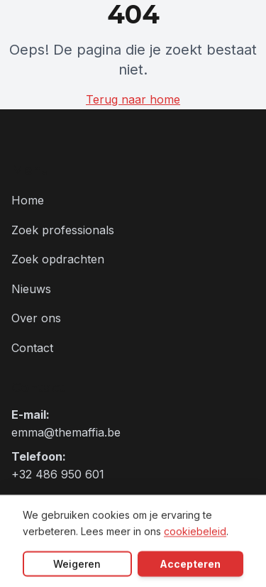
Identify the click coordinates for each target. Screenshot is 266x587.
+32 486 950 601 (57, 474)
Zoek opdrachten (57, 259)
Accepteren (190, 565)
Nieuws (31, 289)
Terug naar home (133, 99)
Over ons (36, 318)
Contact (32, 348)
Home (27, 200)
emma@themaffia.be (66, 432)
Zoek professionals (62, 230)
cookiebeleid (195, 532)
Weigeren (77, 565)
